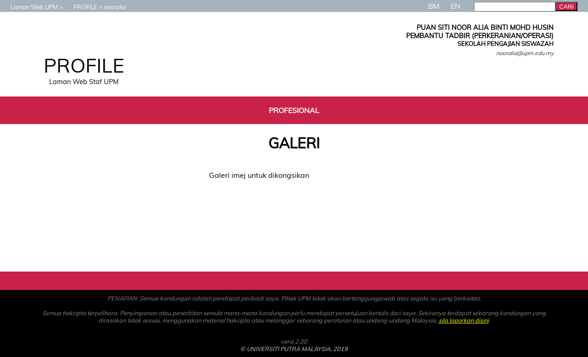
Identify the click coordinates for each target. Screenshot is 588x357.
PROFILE (80, 7)
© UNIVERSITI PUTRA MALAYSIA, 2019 (294, 348)
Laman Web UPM (29, 7)
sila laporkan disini (464, 320)
